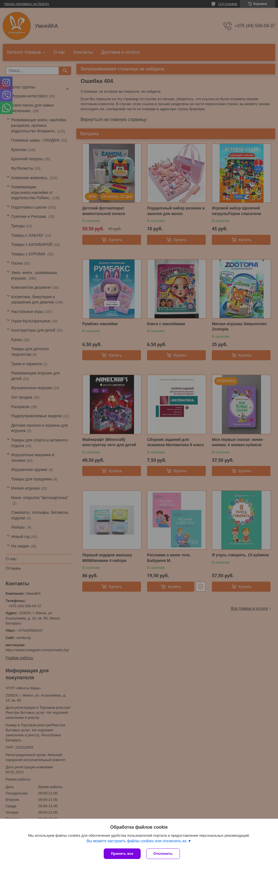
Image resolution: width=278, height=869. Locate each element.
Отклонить (163, 853)
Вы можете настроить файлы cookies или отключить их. (136, 841)
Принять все (122, 853)
